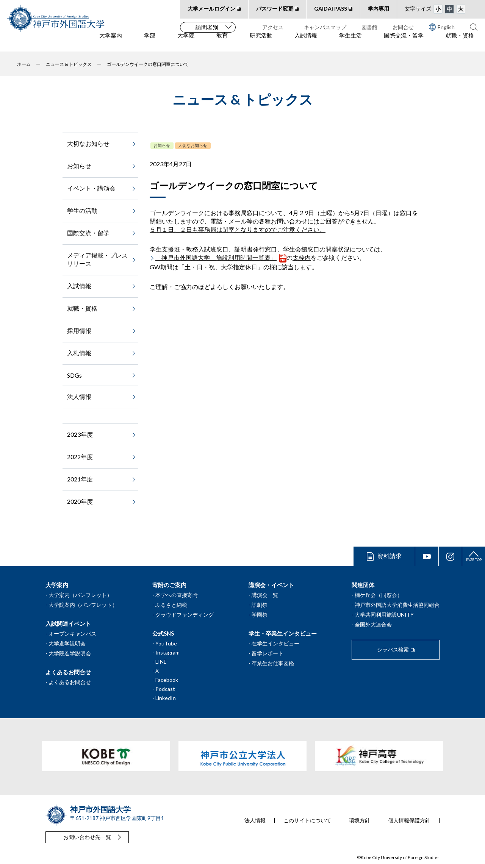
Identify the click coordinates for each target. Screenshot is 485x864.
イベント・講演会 (91, 188)
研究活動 (261, 42)
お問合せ (403, 27)
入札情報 (79, 352)
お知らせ (161, 145)
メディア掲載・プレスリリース (97, 259)
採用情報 (79, 330)
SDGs (74, 375)
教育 (222, 42)
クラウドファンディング (184, 614)
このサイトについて (307, 820)
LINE (161, 661)
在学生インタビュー (275, 643)
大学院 (185, 42)
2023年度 (80, 434)
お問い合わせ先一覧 (87, 837)
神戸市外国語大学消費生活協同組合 (397, 605)
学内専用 (378, 8)
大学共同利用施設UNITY (384, 614)
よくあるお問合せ (69, 682)
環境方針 (359, 820)
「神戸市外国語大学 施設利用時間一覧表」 (216, 257)
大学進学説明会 (67, 643)
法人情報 (79, 396)
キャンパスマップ (325, 27)
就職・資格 (460, 42)
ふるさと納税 (171, 605)
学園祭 (260, 614)
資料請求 (389, 555)
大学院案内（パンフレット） (82, 605)
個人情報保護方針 (409, 820)
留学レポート (267, 653)
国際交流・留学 (404, 42)
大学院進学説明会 (69, 653)
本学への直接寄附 (176, 595)
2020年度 (80, 501)
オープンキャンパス (72, 633)
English (442, 26)
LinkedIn (165, 698)
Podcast (165, 689)
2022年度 (80, 456)
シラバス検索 (393, 649)
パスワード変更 (274, 8)
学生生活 (350, 42)
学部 (149, 42)
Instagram (167, 652)
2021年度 (80, 479)
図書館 (369, 27)
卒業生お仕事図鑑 (273, 663)
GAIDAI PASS (330, 8)
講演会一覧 (265, 595)
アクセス (272, 27)
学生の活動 (82, 210)
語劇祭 (260, 605)
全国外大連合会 (373, 624)
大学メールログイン (211, 8)
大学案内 (110, 42)
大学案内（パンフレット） (80, 595)
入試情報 (305, 42)
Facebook (166, 680)
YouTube (166, 643)
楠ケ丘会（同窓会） (378, 595)
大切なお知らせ (192, 145)
